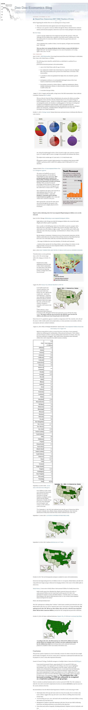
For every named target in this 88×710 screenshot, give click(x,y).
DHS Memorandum (45, 56)
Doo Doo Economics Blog (33, 7)
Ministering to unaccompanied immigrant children (57, 218)
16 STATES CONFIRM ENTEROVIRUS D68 (57, 515)
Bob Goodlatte (47, 95)
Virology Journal (46, 112)
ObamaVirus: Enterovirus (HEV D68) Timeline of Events (54, 19)
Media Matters (36, 588)
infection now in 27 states (57, 542)
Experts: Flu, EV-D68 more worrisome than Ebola (69, 616)
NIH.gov (78, 661)
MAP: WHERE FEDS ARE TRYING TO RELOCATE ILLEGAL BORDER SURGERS (60, 250)
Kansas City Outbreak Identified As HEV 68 (52, 284)
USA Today (38, 32)
